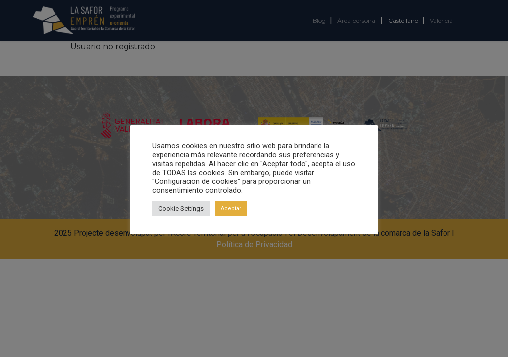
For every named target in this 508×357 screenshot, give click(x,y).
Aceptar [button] (231, 208)
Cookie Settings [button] (181, 208)
